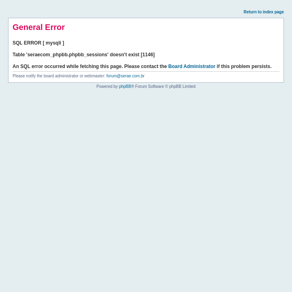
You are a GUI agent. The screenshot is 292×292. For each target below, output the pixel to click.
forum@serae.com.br (126, 76)
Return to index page (264, 12)
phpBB (125, 86)
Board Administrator (191, 66)
